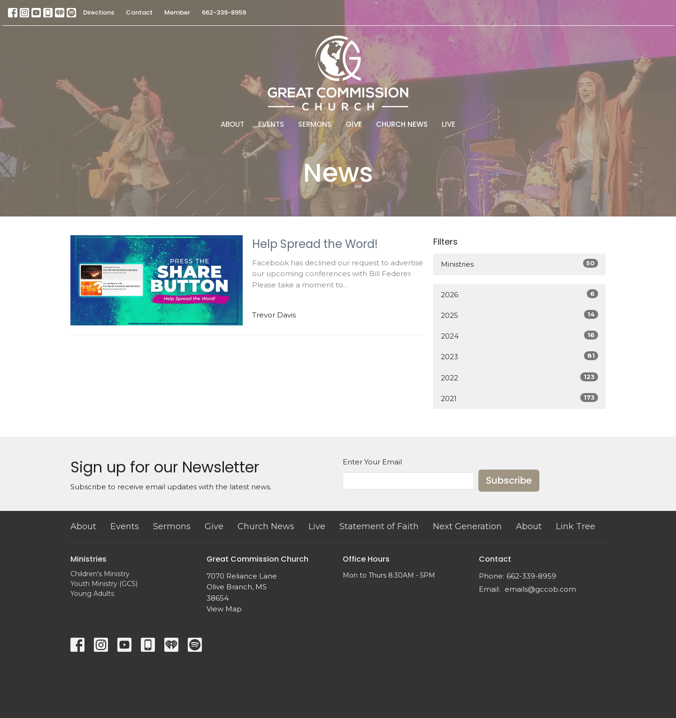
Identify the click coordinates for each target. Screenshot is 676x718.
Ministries (519, 264)
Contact (139, 12)
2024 (519, 335)
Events (271, 124)
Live (448, 124)
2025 (519, 315)
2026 (519, 294)
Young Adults (92, 593)
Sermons (314, 124)
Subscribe (509, 480)
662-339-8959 (224, 12)
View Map (224, 608)
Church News (402, 124)
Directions (98, 12)
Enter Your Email (372, 461)
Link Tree (575, 526)
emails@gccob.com (540, 589)
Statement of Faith (379, 526)
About (232, 124)
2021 (519, 398)
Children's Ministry (100, 574)
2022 (519, 377)
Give (354, 124)
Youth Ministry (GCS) (104, 583)
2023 (519, 356)
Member (177, 12)
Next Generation (467, 526)
